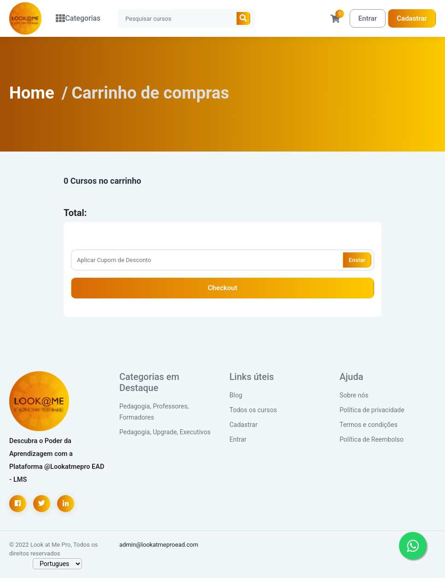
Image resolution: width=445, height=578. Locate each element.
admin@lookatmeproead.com (158, 544)
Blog (235, 395)
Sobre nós (354, 395)
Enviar (357, 260)
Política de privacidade (372, 410)
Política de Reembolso (372, 439)
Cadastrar (412, 18)
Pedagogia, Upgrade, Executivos (165, 432)
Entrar (367, 18)
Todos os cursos (253, 410)
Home (31, 93)
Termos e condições (369, 424)
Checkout (222, 288)
